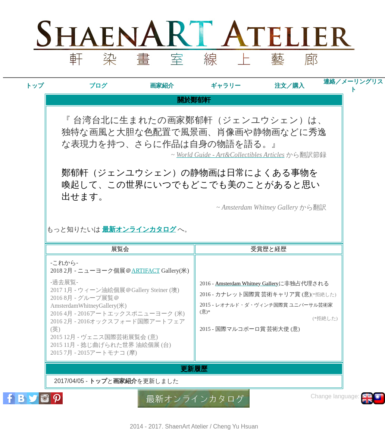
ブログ (98, 85)
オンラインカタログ (146, 229)
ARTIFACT (145, 270)
